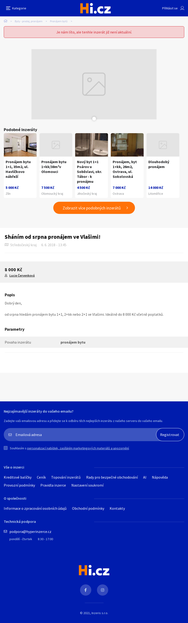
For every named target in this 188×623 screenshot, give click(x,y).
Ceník (41, 477)
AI (144, 477)
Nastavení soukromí (87, 485)
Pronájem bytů (59, 21)
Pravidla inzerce (53, 485)
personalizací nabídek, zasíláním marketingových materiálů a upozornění (78, 448)
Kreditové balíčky (17, 477)
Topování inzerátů (66, 477)
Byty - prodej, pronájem (28, 21)
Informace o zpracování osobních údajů (35, 508)
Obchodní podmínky (88, 508)
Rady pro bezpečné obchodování (112, 477)
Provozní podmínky (19, 485)
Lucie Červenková (22, 275)
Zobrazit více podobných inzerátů (92, 208)
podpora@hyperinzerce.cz (30, 531)
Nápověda (160, 477)
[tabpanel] (94, 84)
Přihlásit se (170, 8)
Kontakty (117, 508)
